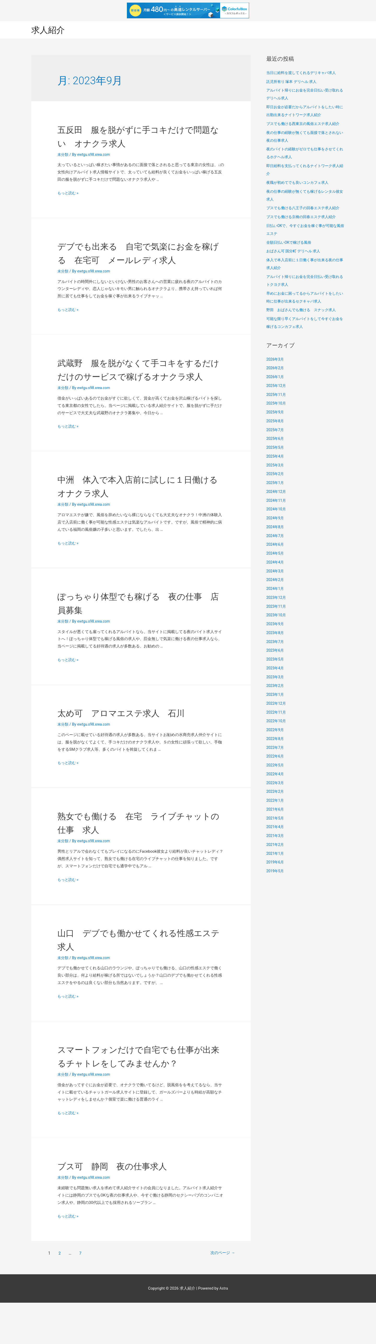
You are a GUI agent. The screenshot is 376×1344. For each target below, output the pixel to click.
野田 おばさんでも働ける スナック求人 (303, 310)
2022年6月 (275, 757)
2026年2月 (275, 368)
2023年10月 (276, 615)
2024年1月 (275, 589)
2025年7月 (275, 430)
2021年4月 (275, 827)
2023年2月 (275, 686)
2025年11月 (276, 395)
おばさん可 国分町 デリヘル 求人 (295, 251)
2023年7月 (275, 642)
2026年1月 (275, 377)
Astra (223, 1329)
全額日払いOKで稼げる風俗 (290, 243)
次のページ (218, 1294)
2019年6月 (275, 863)
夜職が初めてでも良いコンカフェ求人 (299, 183)
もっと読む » (68, 193)
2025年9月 (275, 412)
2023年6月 (275, 651)
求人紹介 (49, 30)
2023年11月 (276, 607)
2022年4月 (275, 774)
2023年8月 (275, 633)
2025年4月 (275, 456)
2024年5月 (275, 553)
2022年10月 (276, 721)
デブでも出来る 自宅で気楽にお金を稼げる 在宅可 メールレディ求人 (136, 260)
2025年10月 (276, 404)
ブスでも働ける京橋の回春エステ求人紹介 (303, 217)
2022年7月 (275, 748)
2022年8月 (275, 739)
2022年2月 (275, 792)
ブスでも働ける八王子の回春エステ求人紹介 (305, 208)
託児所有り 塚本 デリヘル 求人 (293, 82)
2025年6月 (275, 439)
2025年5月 (275, 448)
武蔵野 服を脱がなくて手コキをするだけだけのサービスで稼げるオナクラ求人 (137, 390)
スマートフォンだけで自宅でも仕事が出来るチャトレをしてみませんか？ (137, 1090)
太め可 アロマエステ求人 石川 (136, 740)
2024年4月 (275, 562)
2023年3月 (275, 677)
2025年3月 (275, 465)
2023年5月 (275, 659)
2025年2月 (275, 474)
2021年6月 (275, 809)
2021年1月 (275, 854)
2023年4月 (275, 668)
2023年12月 (276, 598)
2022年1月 (275, 801)
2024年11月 (276, 501)
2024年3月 (275, 571)
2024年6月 (275, 545)
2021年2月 (275, 845)
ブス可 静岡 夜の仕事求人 (125, 1207)
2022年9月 (275, 730)
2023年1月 (275, 695)
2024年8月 (275, 527)
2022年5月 (275, 765)
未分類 (63, 155)
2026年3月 (275, 359)
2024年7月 (275, 536)
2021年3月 (275, 836)
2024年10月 (276, 510)
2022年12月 (276, 704)
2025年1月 (275, 483)
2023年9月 (275, 624)
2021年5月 (275, 818)
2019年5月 (275, 871)
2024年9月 (275, 518)
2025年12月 (276, 386)
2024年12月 (276, 492)
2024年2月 (275, 580)
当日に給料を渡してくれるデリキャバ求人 (303, 73)
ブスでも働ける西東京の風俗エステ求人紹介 (305, 124)
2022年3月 (275, 783)
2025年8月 (275, 421)
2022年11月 (276, 712)
